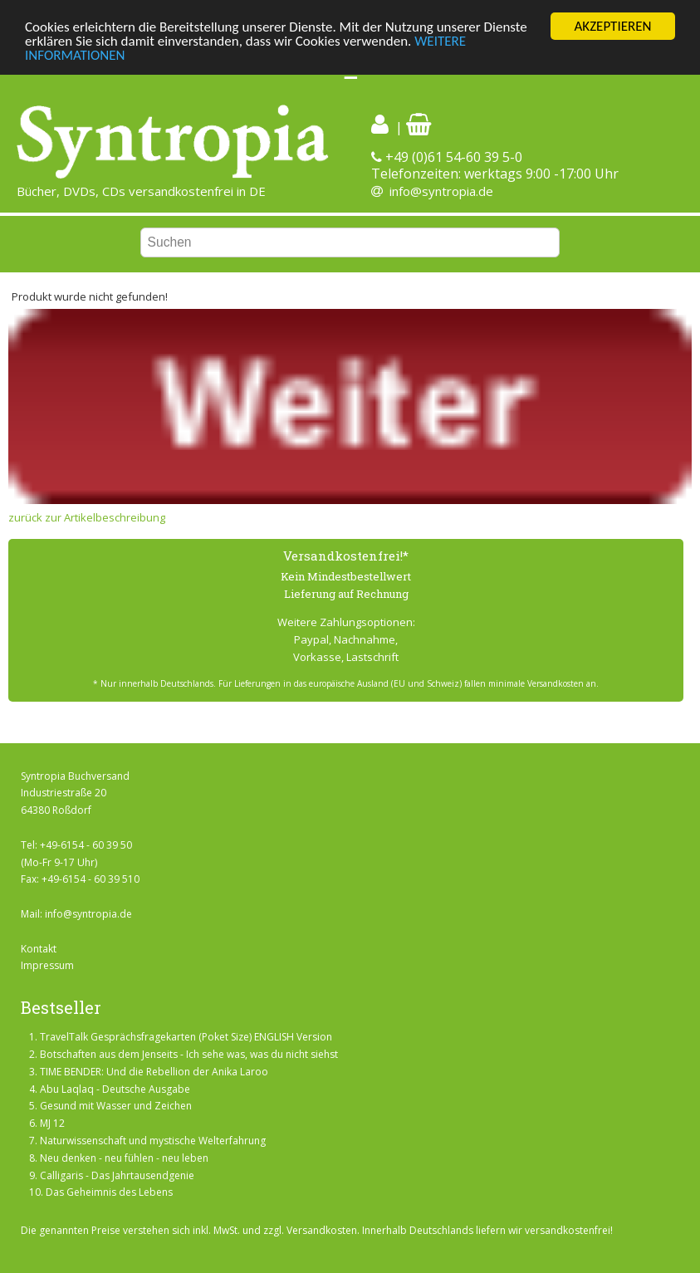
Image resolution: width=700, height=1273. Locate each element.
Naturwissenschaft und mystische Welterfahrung (153, 1140)
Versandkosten (321, 1230)
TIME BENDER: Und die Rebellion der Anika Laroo (154, 1072)
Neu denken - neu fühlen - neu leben (124, 1158)
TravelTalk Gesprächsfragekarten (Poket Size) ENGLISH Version (186, 1037)
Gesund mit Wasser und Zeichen (116, 1106)
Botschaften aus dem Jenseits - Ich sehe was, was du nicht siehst (189, 1054)
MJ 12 (52, 1123)
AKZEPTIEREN (612, 26)
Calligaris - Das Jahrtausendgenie (117, 1175)
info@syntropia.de (441, 191)
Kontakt (38, 949)
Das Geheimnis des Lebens (109, 1192)
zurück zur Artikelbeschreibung (86, 517)
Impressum (47, 965)
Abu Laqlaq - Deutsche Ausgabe (115, 1089)
